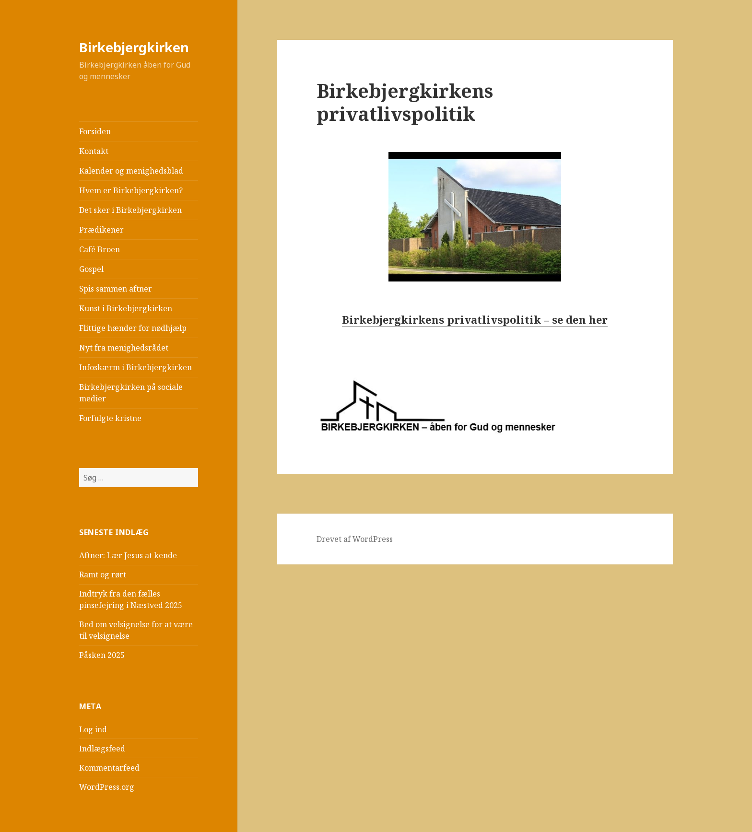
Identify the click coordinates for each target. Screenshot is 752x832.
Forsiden (95, 131)
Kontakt (93, 151)
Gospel (91, 269)
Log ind (93, 729)
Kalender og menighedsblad (131, 170)
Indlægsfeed (102, 748)
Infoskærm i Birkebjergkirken (135, 367)
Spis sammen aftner (115, 288)
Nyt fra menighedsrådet (123, 347)
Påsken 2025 (102, 655)
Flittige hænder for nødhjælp (133, 328)
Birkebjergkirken (134, 47)
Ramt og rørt (102, 574)
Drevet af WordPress (355, 539)
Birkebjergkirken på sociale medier (131, 393)
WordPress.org (106, 787)
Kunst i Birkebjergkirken (125, 308)
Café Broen (99, 249)
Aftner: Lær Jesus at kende (128, 555)
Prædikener (101, 229)
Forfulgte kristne (110, 418)
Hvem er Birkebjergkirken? (131, 190)
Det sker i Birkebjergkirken (130, 210)
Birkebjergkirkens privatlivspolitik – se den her (475, 319)
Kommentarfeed (109, 767)
